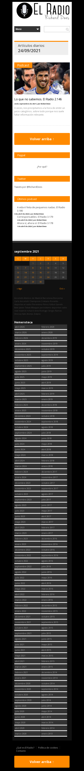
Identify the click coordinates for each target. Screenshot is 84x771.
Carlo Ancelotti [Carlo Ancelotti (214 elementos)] (21, 301)
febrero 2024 (21, 471)
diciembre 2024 (22, 416)
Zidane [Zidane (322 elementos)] (37, 313)
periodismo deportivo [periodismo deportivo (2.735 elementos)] (50, 307)
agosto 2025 (20, 371)
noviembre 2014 (49, 677)
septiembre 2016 (50, 555)
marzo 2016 (47, 588)
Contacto (21, 750)
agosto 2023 (20, 505)
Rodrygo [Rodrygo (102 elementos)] (43, 310)
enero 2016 (47, 599)
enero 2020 (47, 332)
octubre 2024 (21, 427)
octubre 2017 (48, 482)
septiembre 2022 (23, 566)
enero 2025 (20, 410)
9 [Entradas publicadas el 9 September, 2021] (40, 268)
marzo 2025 (21, 399)
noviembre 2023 (23, 488)
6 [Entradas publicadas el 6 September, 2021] (18, 268)
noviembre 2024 (23, 421)
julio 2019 (46, 365)
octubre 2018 (48, 416)
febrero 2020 (48, 326)
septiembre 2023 (23, 499)
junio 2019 (47, 371)
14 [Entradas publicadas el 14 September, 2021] (25, 272)
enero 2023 (20, 544)
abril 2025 (19, 393)
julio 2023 (19, 510)
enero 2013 (47, 733)
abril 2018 (46, 449)
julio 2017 (46, 499)
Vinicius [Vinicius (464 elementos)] (18, 313)
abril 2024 (19, 460)
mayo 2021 (20, 655)
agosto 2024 (20, 438)
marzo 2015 (47, 655)
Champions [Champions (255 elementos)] (34, 301)
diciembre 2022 (22, 549)
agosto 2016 (47, 560)
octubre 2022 (21, 560)
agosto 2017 (47, 494)
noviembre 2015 (49, 611)
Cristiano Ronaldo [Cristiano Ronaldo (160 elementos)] (49, 301)
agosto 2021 (20, 638)
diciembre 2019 (49, 338)
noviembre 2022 (23, 555)
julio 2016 (46, 566)
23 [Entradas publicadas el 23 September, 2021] (40, 277)
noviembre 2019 (49, 343)
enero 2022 (20, 611)
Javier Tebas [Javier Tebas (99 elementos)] (24, 307)
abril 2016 (46, 583)
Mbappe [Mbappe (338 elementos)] (35, 307)
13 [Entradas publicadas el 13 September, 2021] (18, 272)
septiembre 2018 (50, 421)
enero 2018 (47, 466)
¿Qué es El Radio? (25, 747)
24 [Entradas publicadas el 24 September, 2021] (48, 277)
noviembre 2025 (23, 354)
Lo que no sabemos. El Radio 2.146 (38, 99)
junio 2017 (47, 505)
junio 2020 (20, 716)
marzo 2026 (21, 332)
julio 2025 (19, 377)
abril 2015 (46, 650)
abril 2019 (46, 382)
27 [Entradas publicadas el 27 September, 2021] (18, 282)
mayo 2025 (20, 388)
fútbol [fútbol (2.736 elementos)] (52, 304)
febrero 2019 (48, 393)
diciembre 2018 (49, 404)
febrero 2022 (21, 605)
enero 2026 (20, 343)
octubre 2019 (48, 349)
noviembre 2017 (49, 477)
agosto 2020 (20, 705)
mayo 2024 (20, 455)
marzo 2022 (21, 599)
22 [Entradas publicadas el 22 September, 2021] (33, 277)
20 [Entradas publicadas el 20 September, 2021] (18, 277)
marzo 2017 (47, 521)
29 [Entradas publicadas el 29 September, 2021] (33, 282)
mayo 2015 (47, 644)
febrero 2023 (21, 538)
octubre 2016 (48, 549)
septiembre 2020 (23, 700)
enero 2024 (20, 477)
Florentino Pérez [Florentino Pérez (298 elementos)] (40, 304)
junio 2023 (20, 516)
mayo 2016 (47, 577)
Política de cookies (48, 747)
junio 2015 (47, 638)
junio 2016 (47, 572)
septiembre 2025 (23, 365)
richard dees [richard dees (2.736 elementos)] (33, 310)
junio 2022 (20, 583)
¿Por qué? (42, 166)
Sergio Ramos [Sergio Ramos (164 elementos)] (55, 310)
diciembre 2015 (49, 605)
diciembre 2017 (49, 471)
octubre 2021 (21, 627)
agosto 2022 (20, 572)
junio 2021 (20, 650)
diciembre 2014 (49, 672)
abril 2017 (46, 516)
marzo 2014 (47, 722)
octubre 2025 (21, 360)
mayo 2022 (20, 588)
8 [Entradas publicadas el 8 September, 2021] (33, 268)
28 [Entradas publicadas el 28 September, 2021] (25, 282)
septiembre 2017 (50, 488)
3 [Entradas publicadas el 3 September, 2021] (48, 263)
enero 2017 (47, 533)
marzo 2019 (47, 388)
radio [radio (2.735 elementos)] (64, 307)
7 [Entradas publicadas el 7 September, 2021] (25, 268)
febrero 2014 (48, 728)
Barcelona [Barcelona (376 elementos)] (48, 298)
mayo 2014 (47, 711)
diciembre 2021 (22, 616)
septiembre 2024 (23, 432)
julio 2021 (19, 644)
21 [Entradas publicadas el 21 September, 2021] (25, 277)
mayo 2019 (47, 377)
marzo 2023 (21, 533)
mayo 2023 (20, 521)
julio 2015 (46, 633)
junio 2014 (47, 705)
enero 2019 (47, 399)
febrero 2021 (21, 672)
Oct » (62, 288)
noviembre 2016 (49, 544)
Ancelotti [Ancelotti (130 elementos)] (18, 298)
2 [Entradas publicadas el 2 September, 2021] (40, 263)
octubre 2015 (48, 616)
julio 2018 (46, 432)
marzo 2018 (47, 455)
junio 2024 (20, 449)
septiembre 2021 (23, 633)
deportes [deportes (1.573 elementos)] (18, 304)
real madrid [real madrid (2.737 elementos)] (20, 310)
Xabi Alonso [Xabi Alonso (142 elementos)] (27, 313)
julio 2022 (19, 577)
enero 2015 (47, 666)
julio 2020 (19, 711)
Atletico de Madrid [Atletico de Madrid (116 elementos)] (33, 298)
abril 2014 (46, 716)
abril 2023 (19, 527)
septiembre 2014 (50, 689)
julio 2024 (19, 443)
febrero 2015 (48, 661)
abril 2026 (19, 326)
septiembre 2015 (50, 622)
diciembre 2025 (22, 349)
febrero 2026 (21, 338)
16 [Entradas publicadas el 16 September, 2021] (40, 272)
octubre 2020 (21, 694)
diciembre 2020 (22, 683)
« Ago (19, 288)
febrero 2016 (48, 594)
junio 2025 (20, 382)
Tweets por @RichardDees (28, 187)
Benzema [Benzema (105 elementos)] (58, 298)
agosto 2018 (47, 427)
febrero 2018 (48, 460)
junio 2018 (47, 438)
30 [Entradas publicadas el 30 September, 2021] (40, 282)
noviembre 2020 (23, 689)
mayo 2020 (20, 722)
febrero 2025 (21, 404)
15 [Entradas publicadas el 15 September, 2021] (33, 272)
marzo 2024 (21, 466)
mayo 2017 (47, 510)
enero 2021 (20, 677)
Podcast (23, 65)
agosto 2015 (47, 627)
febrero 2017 (48, 527)
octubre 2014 (48, 683)
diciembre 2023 (22, 482)
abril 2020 (19, 728)
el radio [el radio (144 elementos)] (27, 304)
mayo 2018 (47, 443)
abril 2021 (19, 661)
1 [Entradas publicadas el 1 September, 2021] (33, 263)
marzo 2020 (21, 733)
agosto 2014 (47, 694)
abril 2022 (19, 594)
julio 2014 (46, 700)
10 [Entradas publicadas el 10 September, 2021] (48, 268)
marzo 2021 (21, 666)
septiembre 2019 (50, 354)
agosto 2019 (47, 360)
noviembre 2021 (23, 622)
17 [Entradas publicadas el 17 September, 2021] (48, 272)
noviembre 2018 (49, 410)
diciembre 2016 (49, 538)
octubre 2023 (21, 494)
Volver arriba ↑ (42, 139)
